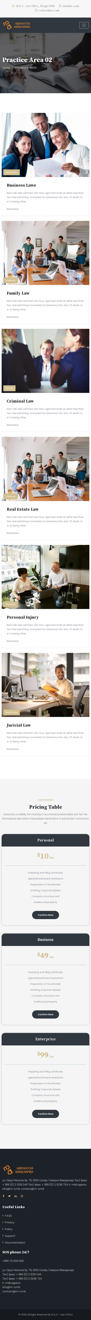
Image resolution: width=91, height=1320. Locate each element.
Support (10, 1236)
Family (9, 388)
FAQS (8, 1216)
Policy (8, 1229)
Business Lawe (21, 185)
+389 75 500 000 (13, 1261)
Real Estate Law (23, 509)
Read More (13, 209)
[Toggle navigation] (84, 25)
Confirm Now (45, 915)
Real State (11, 172)
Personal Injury (23, 617)
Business (10, 280)
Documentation (15, 1242)
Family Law (18, 293)
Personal (10, 604)
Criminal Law (20, 401)
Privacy (9, 1222)
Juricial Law (19, 725)
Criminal (10, 496)
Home (6, 68)
